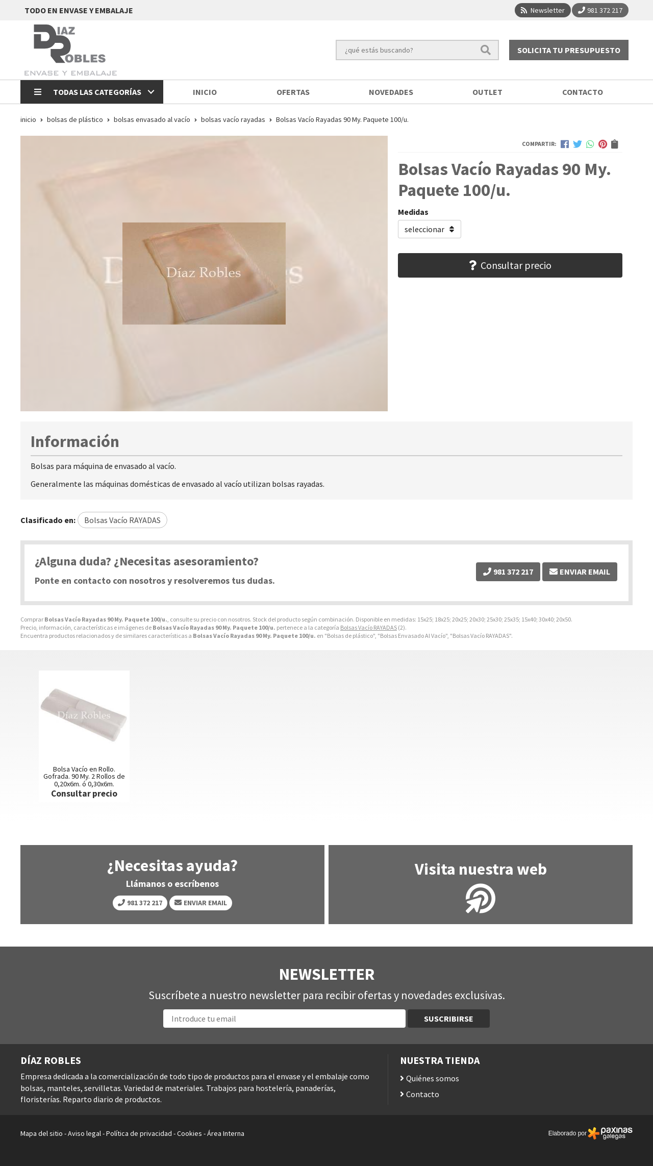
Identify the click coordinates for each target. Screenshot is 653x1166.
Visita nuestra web (481, 869)
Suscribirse (448, 1018)
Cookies (189, 1133)
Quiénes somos (432, 1078)
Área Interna (225, 1133)
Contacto (422, 1094)
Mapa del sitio (41, 1133)
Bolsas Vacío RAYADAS (368, 627)
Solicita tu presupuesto (568, 50)
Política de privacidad (139, 1133)
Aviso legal (84, 1133)
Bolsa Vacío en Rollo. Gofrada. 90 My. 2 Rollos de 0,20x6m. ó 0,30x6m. (84, 776)
